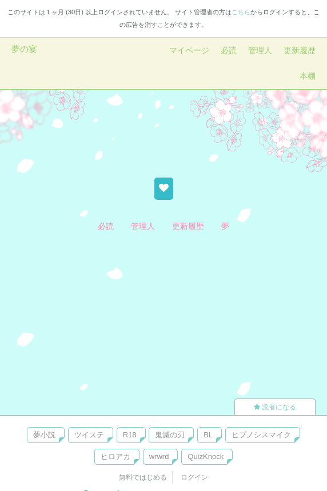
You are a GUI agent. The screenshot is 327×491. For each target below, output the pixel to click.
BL (208, 434)
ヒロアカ (115, 456)
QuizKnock (206, 456)
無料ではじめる (143, 477)
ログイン (194, 477)
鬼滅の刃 (170, 434)
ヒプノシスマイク (261, 434)
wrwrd (159, 456)
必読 (229, 50)
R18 (130, 434)
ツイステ (89, 434)
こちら (241, 12)
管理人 (260, 50)
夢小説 (44, 434)
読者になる (275, 407)
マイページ (189, 50)
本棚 (308, 76)
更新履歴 (300, 50)
